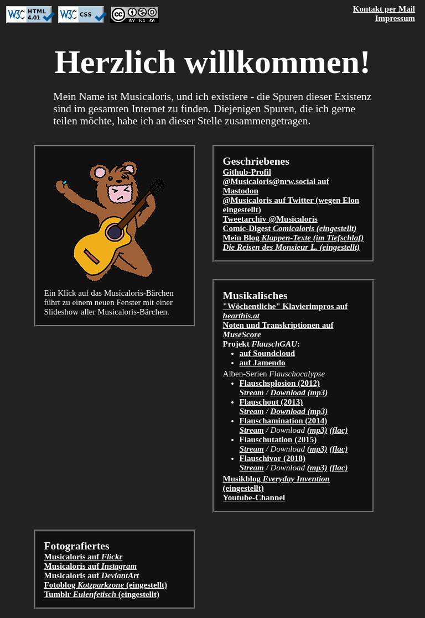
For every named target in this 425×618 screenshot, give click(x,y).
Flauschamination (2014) (284, 420)
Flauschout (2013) (271, 401)
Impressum (395, 18)
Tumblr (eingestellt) (101, 594)
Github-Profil (247, 171)
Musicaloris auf (83, 556)
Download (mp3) (299, 392)
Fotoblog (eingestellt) (106, 584)
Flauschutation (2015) (278, 439)
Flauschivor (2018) (272, 458)
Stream (252, 392)
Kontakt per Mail (384, 8)
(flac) (338, 430)
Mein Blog (293, 237)
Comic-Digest (290, 228)
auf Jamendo (263, 362)
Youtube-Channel (254, 497)
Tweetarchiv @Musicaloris (270, 218)
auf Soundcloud (267, 353)
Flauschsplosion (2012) (280, 383)
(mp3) (317, 430)
